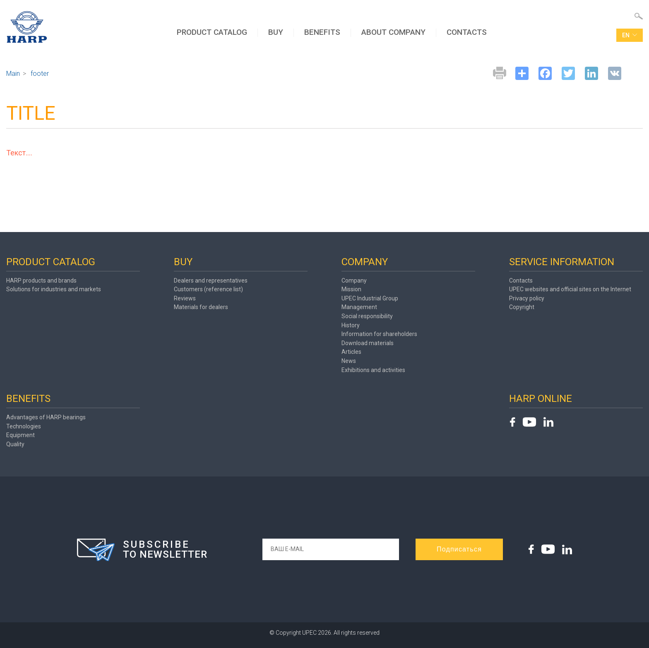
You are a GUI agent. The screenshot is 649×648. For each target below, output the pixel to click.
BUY (275, 32)
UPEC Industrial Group (369, 298)
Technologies (23, 426)
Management (359, 307)
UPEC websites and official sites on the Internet (570, 289)
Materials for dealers (201, 307)
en (629, 35)
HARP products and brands (41, 280)
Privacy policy (526, 298)
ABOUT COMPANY (393, 32)
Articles (351, 351)
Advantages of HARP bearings (46, 417)
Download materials (367, 343)
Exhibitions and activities (373, 370)
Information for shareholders (379, 334)
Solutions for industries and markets (53, 289)
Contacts (521, 280)
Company (354, 280)
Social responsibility (367, 316)
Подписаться (459, 549)
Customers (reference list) (208, 289)
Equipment (20, 435)
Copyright (521, 307)
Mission (351, 289)
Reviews (185, 298)
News (348, 361)
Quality (15, 444)
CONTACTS (467, 32)
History (350, 325)
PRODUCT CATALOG (212, 32)
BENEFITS (322, 32)
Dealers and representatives (211, 280)
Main (13, 73)
